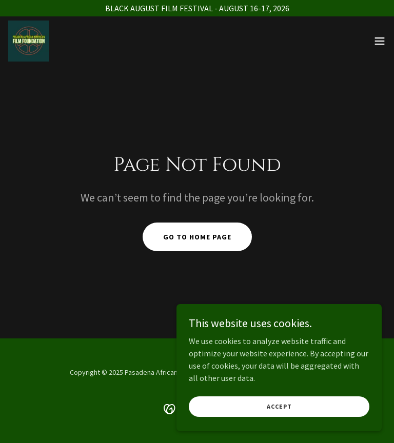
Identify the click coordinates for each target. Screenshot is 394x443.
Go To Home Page (197, 236)
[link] (28, 41)
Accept (279, 427)
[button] (379, 41)
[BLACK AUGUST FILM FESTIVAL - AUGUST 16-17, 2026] (197, 8)
